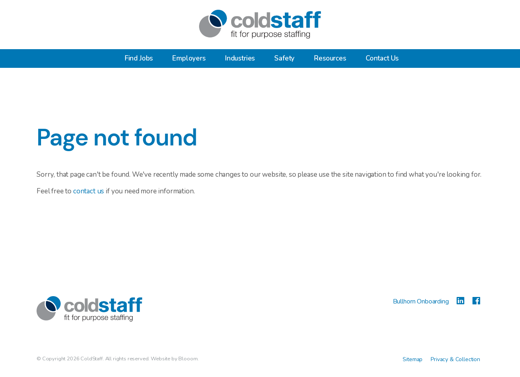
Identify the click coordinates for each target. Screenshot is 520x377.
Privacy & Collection (455, 359)
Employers (189, 58)
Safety (284, 58)
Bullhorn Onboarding (422, 301)
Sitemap (412, 359)
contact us (88, 191)
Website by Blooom (174, 358)
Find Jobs (139, 58)
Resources (330, 58)
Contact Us (382, 58)
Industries (240, 58)
